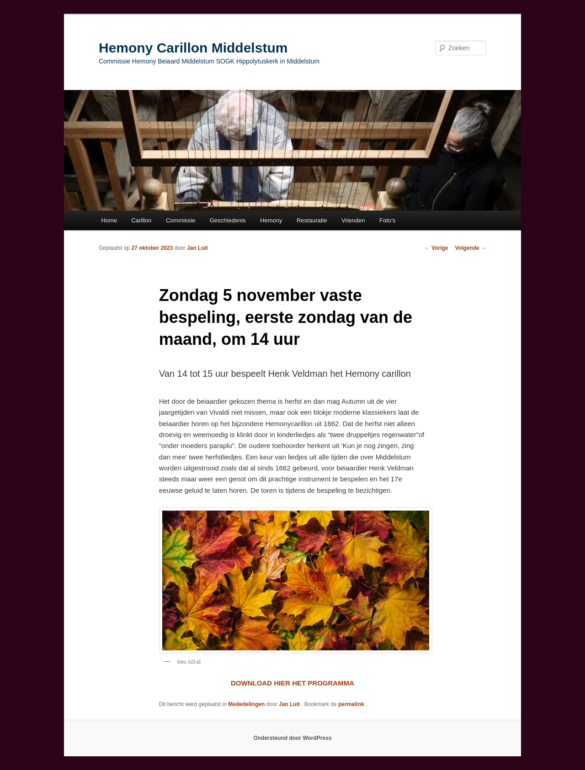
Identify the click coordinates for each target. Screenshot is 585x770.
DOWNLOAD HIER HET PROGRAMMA (292, 683)
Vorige (436, 248)
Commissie (180, 220)
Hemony (271, 220)
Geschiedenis (228, 220)
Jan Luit (197, 248)
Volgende (470, 248)
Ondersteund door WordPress (292, 738)
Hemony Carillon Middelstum (193, 47)
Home (109, 220)
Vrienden (353, 220)
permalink (352, 704)
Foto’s (387, 220)
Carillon (141, 220)
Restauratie (312, 220)
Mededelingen (246, 704)
